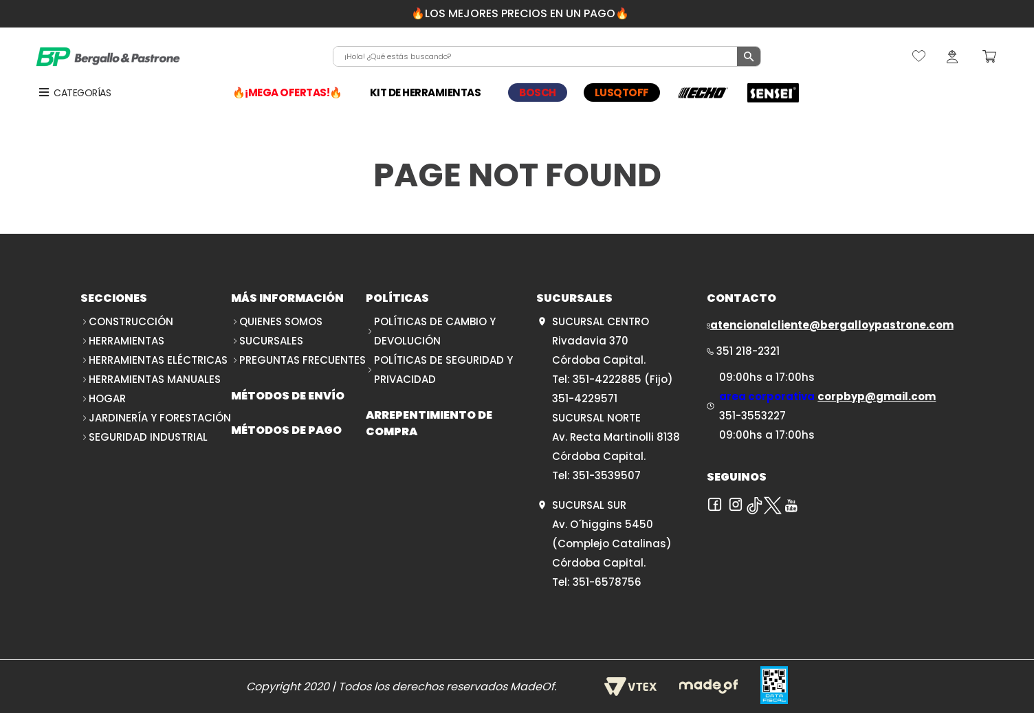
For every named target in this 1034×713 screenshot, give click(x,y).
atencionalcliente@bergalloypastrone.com (832, 325)
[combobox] (547, 56)
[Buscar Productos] (748, 56)
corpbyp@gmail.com (876, 396)
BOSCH (537, 92)
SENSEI (773, 92)
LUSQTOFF (622, 92)
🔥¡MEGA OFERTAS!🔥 (287, 92)
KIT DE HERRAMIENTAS (425, 92)
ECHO (703, 92)
